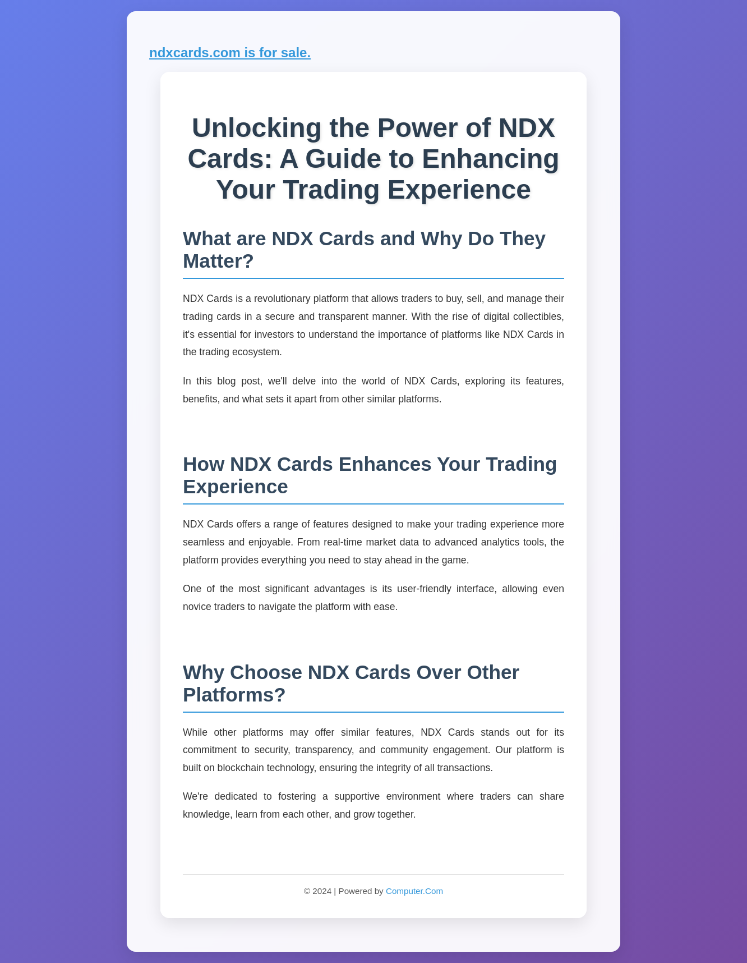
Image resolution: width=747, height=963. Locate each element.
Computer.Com (414, 891)
